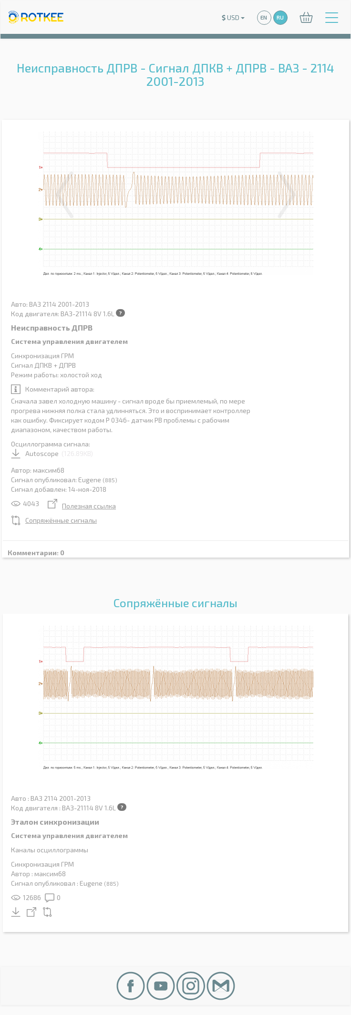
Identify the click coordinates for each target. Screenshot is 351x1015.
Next (286, 194)
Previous (64, 194)
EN (263, 17)
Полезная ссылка (82, 506)
